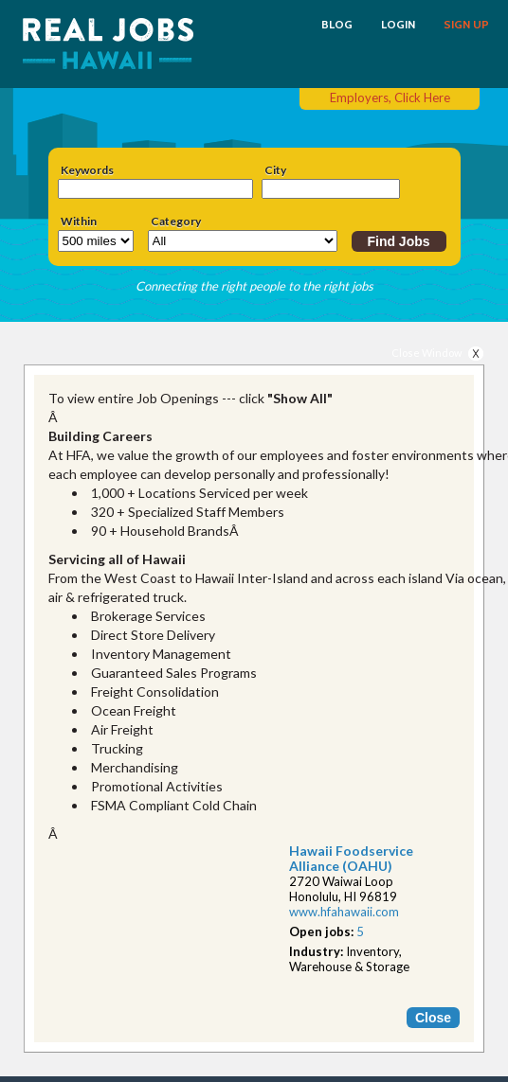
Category (176, 221)
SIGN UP (466, 24)
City (275, 170)
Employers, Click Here (390, 97)
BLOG (337, 24)
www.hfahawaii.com (344, 911)
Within (79, 221)
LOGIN (398, 24)
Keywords (87, 170)
